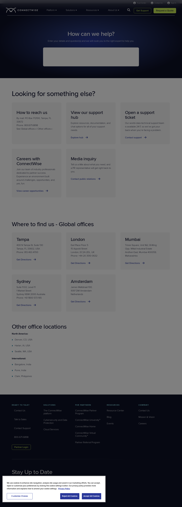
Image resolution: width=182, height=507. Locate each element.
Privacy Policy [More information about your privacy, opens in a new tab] (64, 489)
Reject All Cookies (69, 496)
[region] (54, 489)
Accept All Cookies (91, 496)
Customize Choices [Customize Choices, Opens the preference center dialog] (19, 496)
